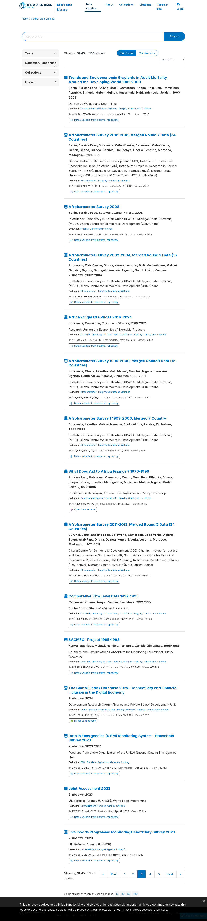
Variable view (147, 53)
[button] (40, 53)
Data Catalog (91, 6)
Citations (145, 4)
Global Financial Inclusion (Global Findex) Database (108, 709)
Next (169, 874)
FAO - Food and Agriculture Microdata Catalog (105, 762)
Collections (126, 4)
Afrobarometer (88, 180)
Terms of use (162, 6)
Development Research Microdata (99, 108)
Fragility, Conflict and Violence (135, 108)
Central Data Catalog (42, 18)
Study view (126, 53)
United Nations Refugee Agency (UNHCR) (103, 806)
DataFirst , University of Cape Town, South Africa (106, 334)
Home (25, 18)
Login (180, 6)
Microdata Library (64, 7)
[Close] (203, 901)
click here (160, 909)
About (109, 4)
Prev (114, 874)
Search (174, 36)
